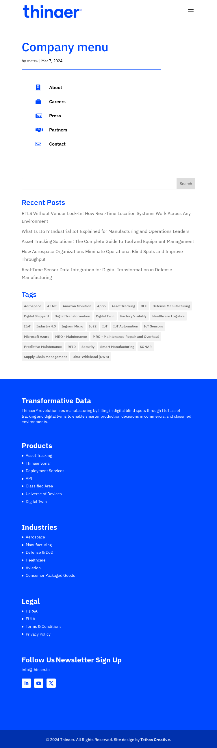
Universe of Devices (44, 493)
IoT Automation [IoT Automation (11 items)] (125, 326)
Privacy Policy (38, 634)
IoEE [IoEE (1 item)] (93, 326)
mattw (32, 60)
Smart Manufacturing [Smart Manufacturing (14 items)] (117, 346)
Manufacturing (39, 544)
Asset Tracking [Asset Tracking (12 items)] (123, 306)
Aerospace (35, 537)
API (29, 478)
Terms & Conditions (44, 626)
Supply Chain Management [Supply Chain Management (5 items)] (45, 357)
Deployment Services (45, 470)
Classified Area (39, 486)
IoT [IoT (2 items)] (104, 326)
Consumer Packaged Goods (50, 575)
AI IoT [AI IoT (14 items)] (52, 306)
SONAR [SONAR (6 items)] (146, 346)
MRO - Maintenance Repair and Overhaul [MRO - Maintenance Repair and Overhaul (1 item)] (126, 336)
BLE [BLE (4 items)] (144, 306)
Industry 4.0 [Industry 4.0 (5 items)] (46, 326)
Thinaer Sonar (38, 463)
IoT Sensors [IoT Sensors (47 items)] (153, 326)
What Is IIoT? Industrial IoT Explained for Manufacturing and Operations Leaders (106, 231)
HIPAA (32, 611)
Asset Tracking (39, 455)
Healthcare (36, 560)
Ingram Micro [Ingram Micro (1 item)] (72, 326)
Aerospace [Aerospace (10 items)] (32, 306)
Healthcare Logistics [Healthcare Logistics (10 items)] (168, 316)
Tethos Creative (155, 739)
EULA (30, 618)
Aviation (33, 567)
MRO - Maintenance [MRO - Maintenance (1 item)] (71, 336)
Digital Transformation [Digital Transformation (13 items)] (72, 316)
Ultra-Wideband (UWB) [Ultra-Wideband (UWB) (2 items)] (91, 357)
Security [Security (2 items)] (87, 346)
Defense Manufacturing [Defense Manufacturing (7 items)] (171, 306)
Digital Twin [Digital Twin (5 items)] (105, 316)
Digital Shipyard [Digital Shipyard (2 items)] (36, 316)
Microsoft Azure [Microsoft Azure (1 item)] (36, 336)
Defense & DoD (39, 552)
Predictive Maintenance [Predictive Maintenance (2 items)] (43, 346)
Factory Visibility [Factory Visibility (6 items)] (133, 316)
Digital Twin (36, 501)
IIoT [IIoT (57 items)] (27, 326)
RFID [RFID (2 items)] (72, 346)
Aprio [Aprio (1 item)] (101, 306)
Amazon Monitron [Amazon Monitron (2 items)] (77, 306)
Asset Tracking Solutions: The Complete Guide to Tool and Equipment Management (108, 241)
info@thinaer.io (36, 669)
